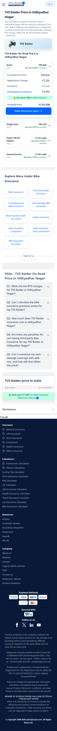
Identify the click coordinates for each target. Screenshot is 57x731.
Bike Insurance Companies (16, 230)
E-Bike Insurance (41, 217)
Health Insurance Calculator (16, 493)
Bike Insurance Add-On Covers (16, 217)
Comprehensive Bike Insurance (16, 205)
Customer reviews (11, 523)
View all (28, 255)
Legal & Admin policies (13, 566)
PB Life (5, 540)
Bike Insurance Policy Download (41, 230)
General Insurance (15, 429)
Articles (6, 519)
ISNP (4, 570)
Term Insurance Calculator (15, 476)
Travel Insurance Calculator (15, 497)
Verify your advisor (11, 578)
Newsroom (7, 531)
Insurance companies (13, 527)
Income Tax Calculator (13, 472)
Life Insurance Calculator (14, 489)
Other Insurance (14, 450)
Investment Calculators (17, 463)
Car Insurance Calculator (14, 502)
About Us (6, 553)
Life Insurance (13, 433)
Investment (12, 442)
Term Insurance (14, 438)
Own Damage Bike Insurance (41, 205)
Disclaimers (9, 409)
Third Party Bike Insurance (41, 192)
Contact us (7, 574)
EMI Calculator (9, 480)
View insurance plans (26, 111)
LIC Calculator (9, 484)
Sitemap (6, 557)
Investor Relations (11, 583)
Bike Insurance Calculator (16, 242)
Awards (6, 536)
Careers (6, 561)
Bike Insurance (16, 192)
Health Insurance (14, 446)
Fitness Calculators (15, 467)
